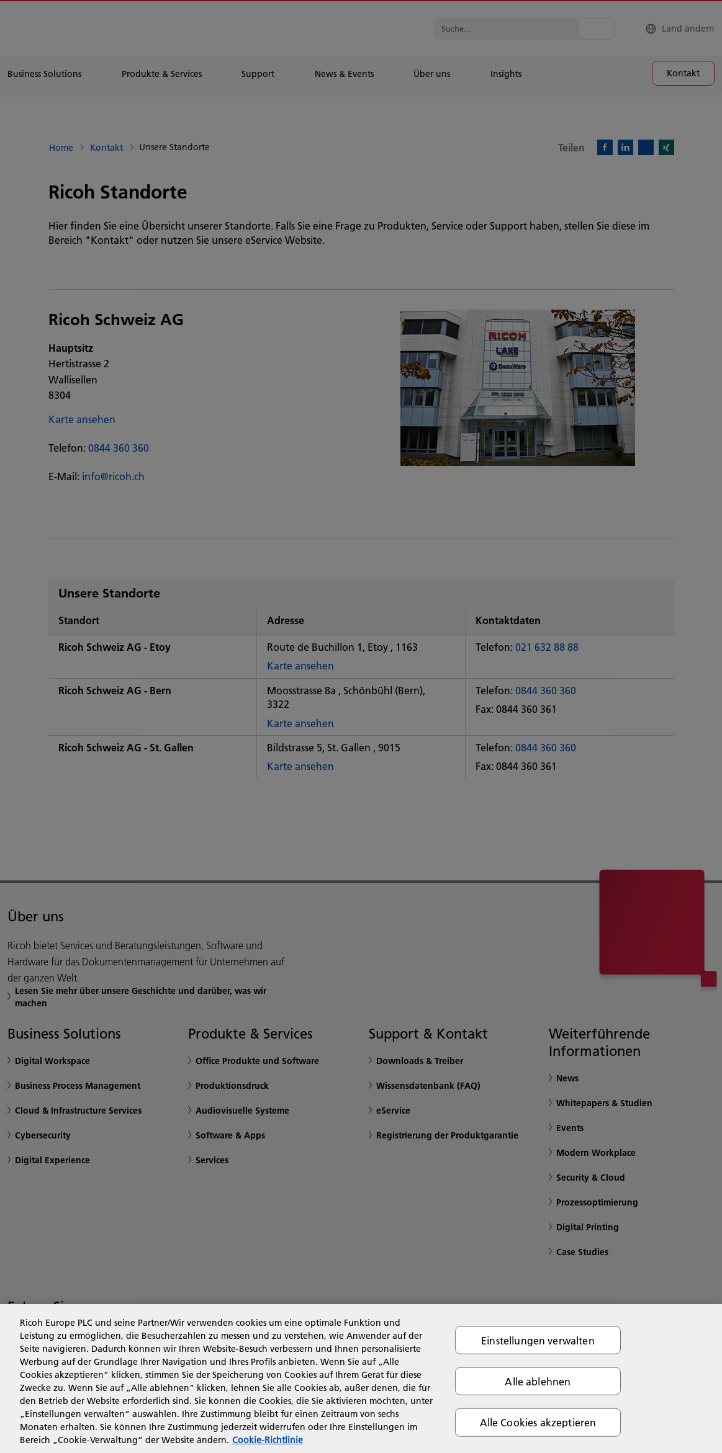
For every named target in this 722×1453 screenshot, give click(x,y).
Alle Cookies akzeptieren (538, 1422)
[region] (361, 1378)
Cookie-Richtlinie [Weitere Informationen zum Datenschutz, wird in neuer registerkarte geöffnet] (267, 1440)
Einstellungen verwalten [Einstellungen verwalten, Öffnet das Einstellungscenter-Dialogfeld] (538, 1340)
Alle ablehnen (538, 1381)
